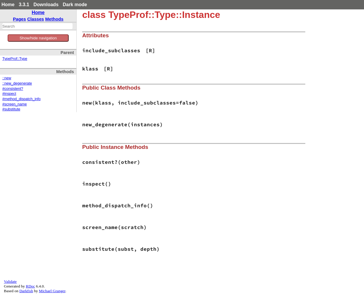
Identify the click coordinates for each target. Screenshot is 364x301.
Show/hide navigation (38, 38)
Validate (10, 281)
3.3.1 (24, 4)
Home (7, 4)
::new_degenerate (17, 83)
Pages (19, 18)
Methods (54, 18)
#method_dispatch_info (21, 99)
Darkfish (26, 291)
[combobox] (37, 26)
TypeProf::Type (14, 59)
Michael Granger (52, 291)
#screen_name (14, 104)
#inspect (9, 94)
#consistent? (12, 89)
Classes (35, 18)
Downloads (45, 4)
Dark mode (75, 4)
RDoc (30, 286)
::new (6, 78)
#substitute (11, 109)
